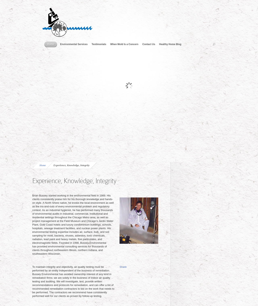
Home (50, 44)
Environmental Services (73, 44)
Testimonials (99, 44)
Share (123, 266)
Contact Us (148, 44)
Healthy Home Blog (170, 44)
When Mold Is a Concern (124, 44)
